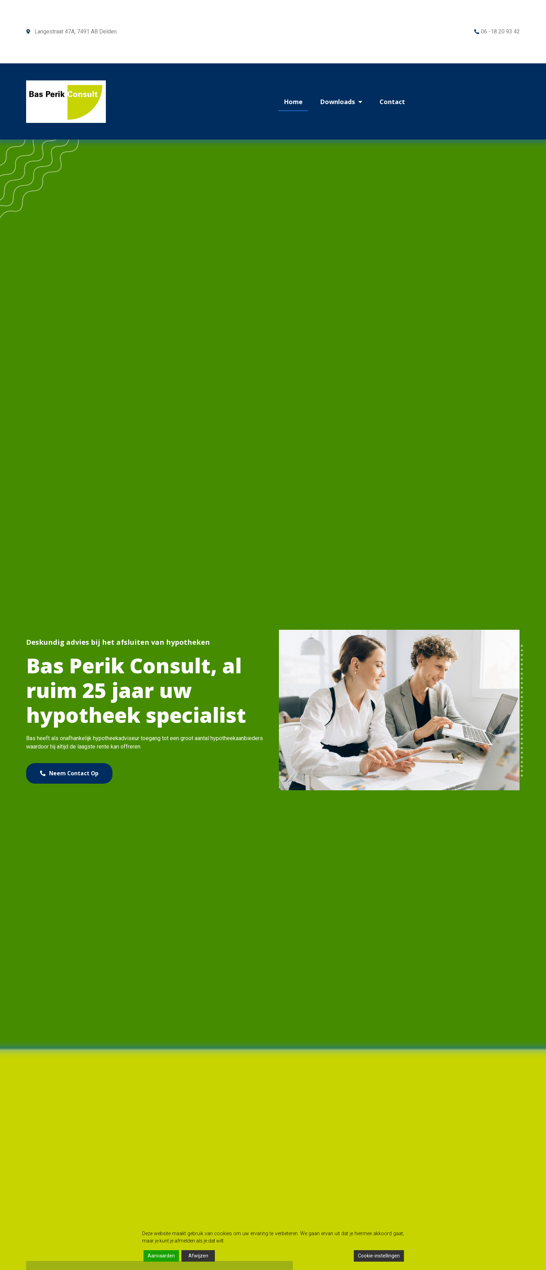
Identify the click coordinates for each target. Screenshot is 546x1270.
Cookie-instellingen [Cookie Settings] (379, 1256)
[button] (73, 773)
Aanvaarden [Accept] (161, 1256)
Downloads (341, 101)
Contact (392, 101)
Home (293, 101)
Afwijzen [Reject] (198, 1256)
